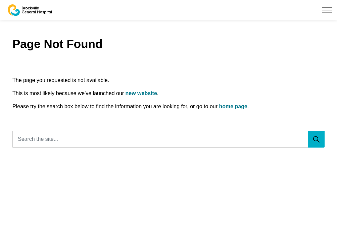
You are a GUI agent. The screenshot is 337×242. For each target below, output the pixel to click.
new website (141, 93)
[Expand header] (327, 10)
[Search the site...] (168, 139)
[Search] (316, 139)
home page (233, 106)
